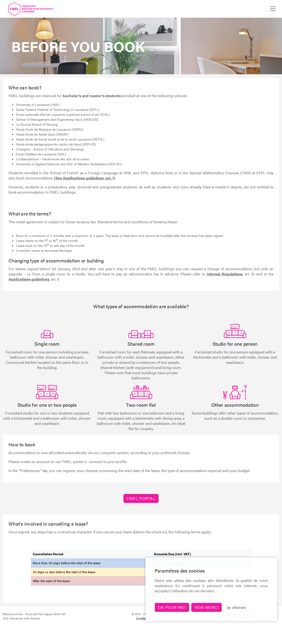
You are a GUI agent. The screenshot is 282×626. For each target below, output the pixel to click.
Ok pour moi (172, 607)
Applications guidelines (28, 279)
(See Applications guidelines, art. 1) (84, 178)
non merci (207, 607)
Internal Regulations (224, 274)
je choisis (236, 607)
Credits (141, 618)
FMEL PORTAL (141, 498)
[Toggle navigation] (272, 8)
